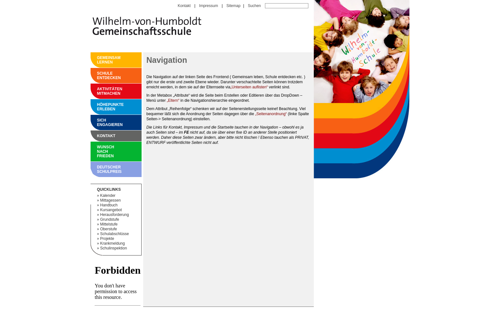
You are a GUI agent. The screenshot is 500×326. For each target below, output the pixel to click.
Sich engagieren (98, 122)
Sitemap (233, 6)
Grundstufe (109, 219)
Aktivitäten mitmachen (98, 91)
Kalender (107, 195)
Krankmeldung (112, 243)
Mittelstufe (109, 224)
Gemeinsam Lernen (98, 60)
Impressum (208, 6)
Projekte (107, 238)
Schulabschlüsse (114, 234)
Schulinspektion (113, 248)
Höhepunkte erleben (98, 106)
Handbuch (109, 205)
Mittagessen (110, 200)
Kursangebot (111, 210)
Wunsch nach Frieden (98, 151)
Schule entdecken (98, 75)
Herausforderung (114, 214)
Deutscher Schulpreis (98, 169)
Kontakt (184, 6)
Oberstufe (108, 229)
